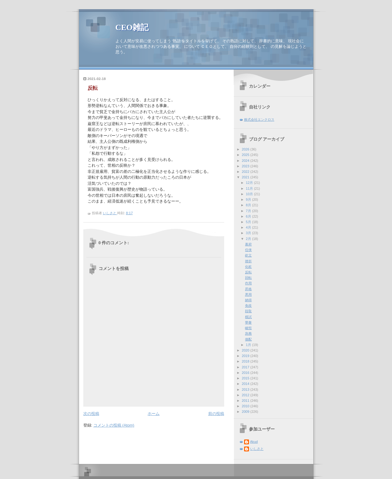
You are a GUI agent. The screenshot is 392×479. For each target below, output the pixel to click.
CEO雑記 (132, 27)
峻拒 (248, 328)
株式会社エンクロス (259, 119)
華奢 (248, 322)
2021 (246, 177)
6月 (249, 216)
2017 (246, 367)
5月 (249, 222)
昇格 (248, 289)
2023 (246, 166)
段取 (248, 311)
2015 (246, 378)
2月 (249, 239)
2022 (246, 171)
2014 (246, 384)
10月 (250, 194)
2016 (246, 372)
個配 (248, 339)
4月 (249, 227)
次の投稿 (91, 413)
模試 (248, 317)
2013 (246, 389)
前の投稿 (216, 413)
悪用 (248, 294)
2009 (246, 411)
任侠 (248, 250)
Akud (254, 441)
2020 (246, 350)
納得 (248, 300)
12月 (250, 182)
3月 (249, 233)
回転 (248, 277)
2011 (246, 400)
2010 (246, 406)
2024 (246, 160)
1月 (249, 345)
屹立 (248, 255)
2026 (246, 149)
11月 (250, 188)
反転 (248, 272)
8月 (249, 205)
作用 (248, 283)
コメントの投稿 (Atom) (113, 425)
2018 (246, 361)
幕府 (248, 244)
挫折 (248, 261)
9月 (249, 199)
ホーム (154, 413)
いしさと (257, 448)
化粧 (248, 266)
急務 (248, 333)
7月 (249, 211)
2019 (246, 356)
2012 (246, 395)
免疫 (248, 305)
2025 (246, 155)
